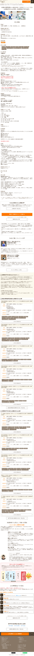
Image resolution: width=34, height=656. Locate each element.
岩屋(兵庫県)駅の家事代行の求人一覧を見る (16, 407)
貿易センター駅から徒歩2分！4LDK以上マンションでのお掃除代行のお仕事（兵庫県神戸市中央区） (16, 476)
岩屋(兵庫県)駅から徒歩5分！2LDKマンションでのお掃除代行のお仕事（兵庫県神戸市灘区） (16, 387)
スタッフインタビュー (5, 642)
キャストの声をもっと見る (16, 269)
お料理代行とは (21, 639)
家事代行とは (21, 637)
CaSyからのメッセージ (5, 641)
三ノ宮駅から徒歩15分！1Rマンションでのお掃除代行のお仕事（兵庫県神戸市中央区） (16, 414)
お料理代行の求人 (5, 648)
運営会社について (21, 647)
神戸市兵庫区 (17, 625)
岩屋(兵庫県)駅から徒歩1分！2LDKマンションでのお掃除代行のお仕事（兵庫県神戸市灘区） (16, 325)
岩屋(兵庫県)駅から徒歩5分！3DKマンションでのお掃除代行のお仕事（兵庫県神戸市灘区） (16, 302)
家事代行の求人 (4, 646)
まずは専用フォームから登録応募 (15, 633)
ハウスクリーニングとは (22, 640)
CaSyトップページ (5, 637)
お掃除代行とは (21, 638)
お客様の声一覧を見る (16, 208)
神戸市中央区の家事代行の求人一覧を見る (16, 518)
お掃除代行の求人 (5, 647)
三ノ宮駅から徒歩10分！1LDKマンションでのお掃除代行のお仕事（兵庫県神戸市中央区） (17, 497)
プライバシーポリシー (22, 648)
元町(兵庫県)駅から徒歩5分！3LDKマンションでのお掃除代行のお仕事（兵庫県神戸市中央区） (16, 456)
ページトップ (32, 634)
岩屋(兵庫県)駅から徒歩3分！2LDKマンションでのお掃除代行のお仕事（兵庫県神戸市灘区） (16, 347)
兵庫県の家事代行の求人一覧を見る (16, 629)
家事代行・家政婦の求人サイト (4, 1)
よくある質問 (4, 643)
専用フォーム (18, 595)
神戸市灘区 (11, 625)
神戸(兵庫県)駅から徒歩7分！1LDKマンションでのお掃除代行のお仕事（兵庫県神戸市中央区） (16, 436)
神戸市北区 (23, 625)
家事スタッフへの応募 (22, 646)
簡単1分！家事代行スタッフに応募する (17, 214)
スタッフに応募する (26, 1)
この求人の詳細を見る (17, 321)
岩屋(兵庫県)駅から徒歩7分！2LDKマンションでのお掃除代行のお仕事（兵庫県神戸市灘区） (16, 367)
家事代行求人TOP (16, 219)
